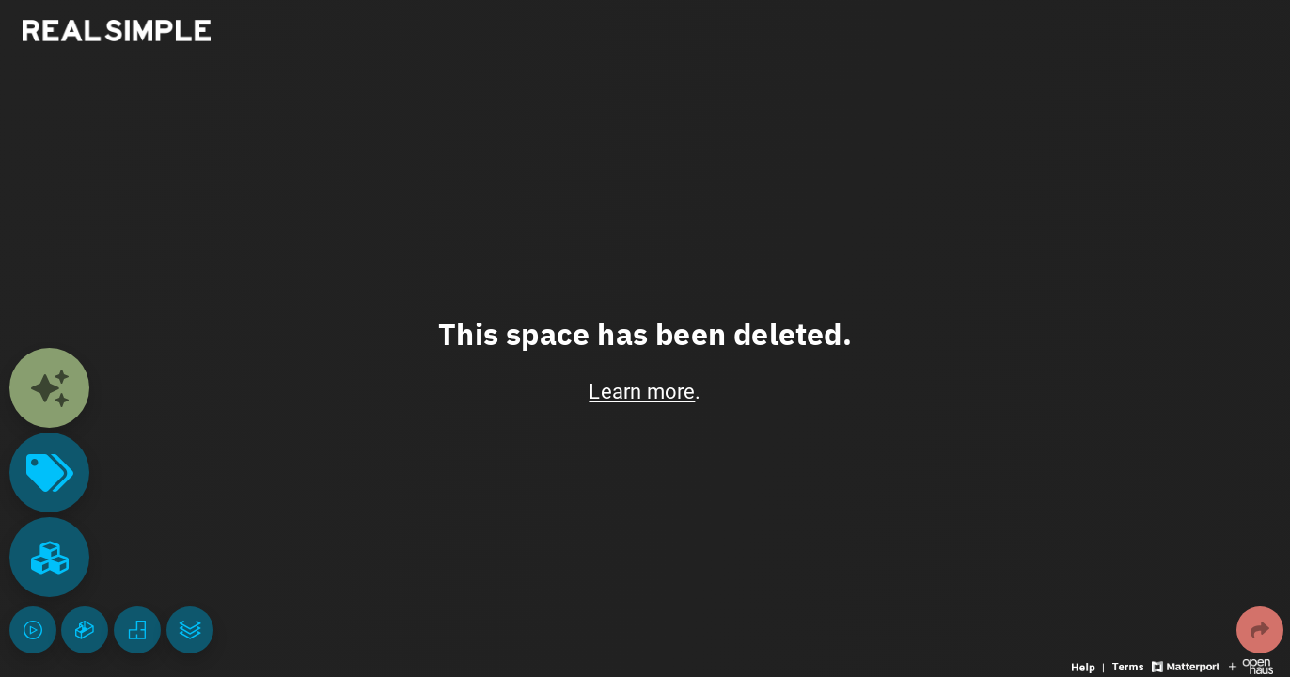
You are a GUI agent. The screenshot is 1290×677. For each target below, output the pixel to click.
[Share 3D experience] (1259, 629)
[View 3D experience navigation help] (1090, 664)
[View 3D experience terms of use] (1129, 664)
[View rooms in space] (49, 557)
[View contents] (49, 388)
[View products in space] (49, 472)
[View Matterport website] (1185, 664)
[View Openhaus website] (1251, 664)
